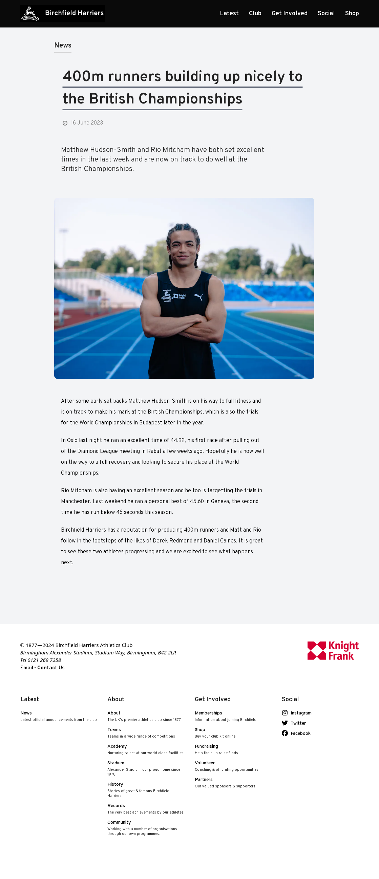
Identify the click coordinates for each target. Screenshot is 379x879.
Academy (145, 750)
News (58, 716)
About (144, 716)
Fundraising (216, 750)
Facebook (298, 733)
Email (26, 668)
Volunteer (226, 766)
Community (146, 828)
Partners (225, 783)
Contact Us (51, 668)
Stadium (146, 769)
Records (145, 809)
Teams (141, 733)
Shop (215, 733)
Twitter (296, 723)
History (146, 790)
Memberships (225, 716)
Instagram (299, 713)
